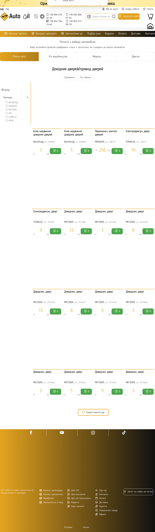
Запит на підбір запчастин (138, 491)
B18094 (51, 142)
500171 (112, 142)
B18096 (82, 142)
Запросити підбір (129, 16)
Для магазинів (76, 494)
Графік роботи (130, 9)
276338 (51, 222)
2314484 (143, 302)
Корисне (109, 33)
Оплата (122, 33)
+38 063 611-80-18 (74, 23)
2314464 (143, 383)
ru (7, 9)
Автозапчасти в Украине (52, 502)
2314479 (51, 302)
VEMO (11, 121)
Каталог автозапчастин (52, 494)
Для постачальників (78, 498)
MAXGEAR (13, 106)
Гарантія (101, 506)
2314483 (112, 222)
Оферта (100, 514)
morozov (86, 527)
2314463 (51, 383)
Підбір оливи (93, 33)
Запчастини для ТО (72, 33)
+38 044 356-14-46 (54, 23)
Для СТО (73, 490)
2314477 (82, 302)
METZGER (13, 110)
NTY (10, 113)
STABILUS (13, 117)
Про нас (101, 490)
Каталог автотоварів (51, 490)
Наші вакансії (75, 506)
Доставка (136, 33)
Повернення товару (106, 510)
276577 (143, 142)
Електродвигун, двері (138, 131)
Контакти (101, 494)
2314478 (143, 222)
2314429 (82, 383)
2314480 (82, 222)
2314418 (112, 302)
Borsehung (13, 102)
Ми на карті (110, 9)
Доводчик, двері (73, 211)
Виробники (47, 498)
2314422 (112, 383)
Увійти (148, 9)
